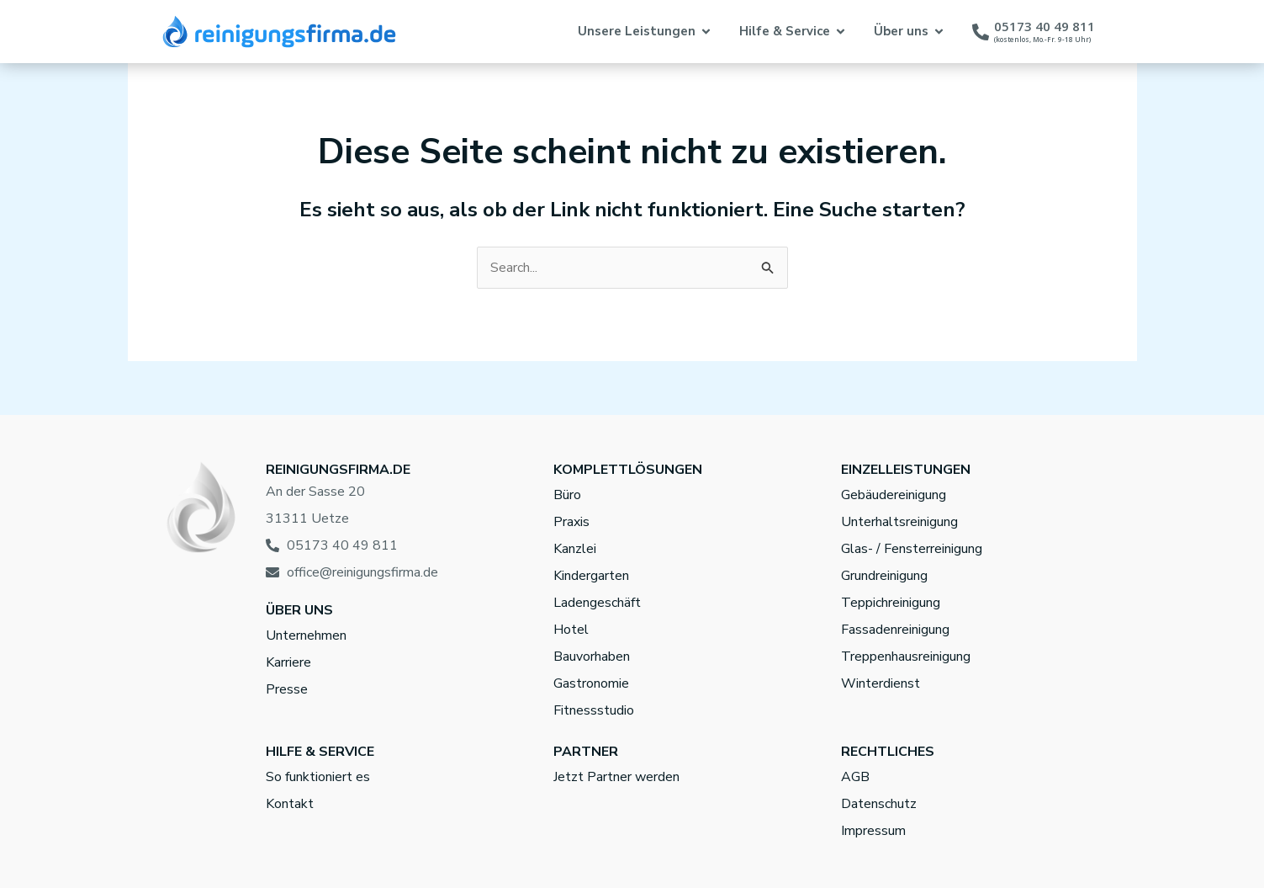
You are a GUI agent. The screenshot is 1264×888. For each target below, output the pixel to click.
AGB (855, 777)
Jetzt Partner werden (616, 777)
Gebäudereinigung (893, 495)
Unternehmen (306, 635)
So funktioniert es (318, 777)
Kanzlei (574, 549)
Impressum (873, 831)
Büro (567, 495)
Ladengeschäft (597, 602)
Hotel (571, 629)
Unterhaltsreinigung (899, 522)
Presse (287, 689)
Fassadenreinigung (895, 629)
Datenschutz (879, 804)
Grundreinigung (884, 575)
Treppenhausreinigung (905, 656)
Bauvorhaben (591, 656)
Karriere (288, 662)
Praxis (571, 522)
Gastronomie (591, 683)
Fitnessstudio (593, 710)
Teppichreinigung (890, 602)
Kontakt (290, 804)
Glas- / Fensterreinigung (911, 549)
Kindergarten (591, 575)
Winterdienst (880, 683)
